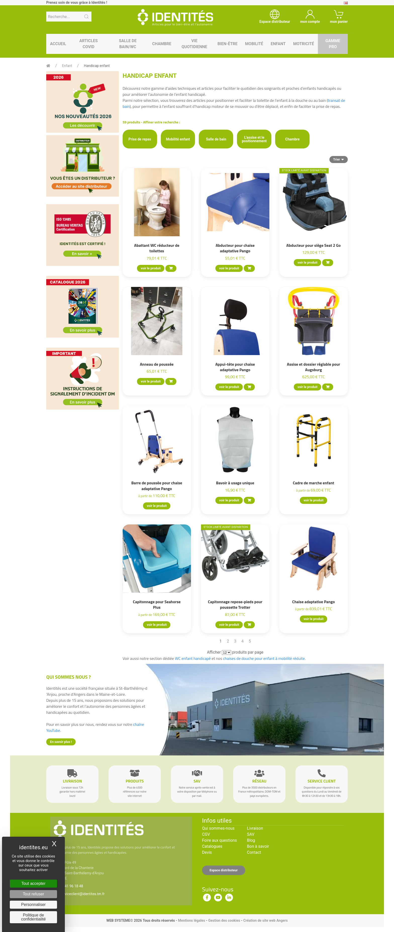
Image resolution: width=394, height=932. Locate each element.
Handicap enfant (97, 66)
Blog (251, 840)
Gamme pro (332, 43)
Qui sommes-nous (218, 828)
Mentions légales (191, 920)
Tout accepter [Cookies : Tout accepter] (33, 883)
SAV (250, 834)
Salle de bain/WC (127, 43)
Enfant (278, 43)
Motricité (303, 43)
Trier (338, 159)
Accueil (58, 43)
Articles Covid (88, 43)
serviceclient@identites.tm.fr (82, 894)
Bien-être (228, 43)
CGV (206, 834)
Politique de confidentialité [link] (33, 917)
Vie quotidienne (194, 43)
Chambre (161, 43)
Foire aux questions (219, 840)
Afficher (214, 652)
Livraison (255, 828)
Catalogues (212, 846)
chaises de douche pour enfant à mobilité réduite (264, 658)
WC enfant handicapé (193, 658)
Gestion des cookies (224, 920)
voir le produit (151, 268)
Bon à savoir (258, 846)
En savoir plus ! (61, 742)
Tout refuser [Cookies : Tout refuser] (33, 894)
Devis (207, 852)
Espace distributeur (224, 870)
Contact (254, 852)
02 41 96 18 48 (71, 886)
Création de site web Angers (265, 920)
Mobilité (254, 43)
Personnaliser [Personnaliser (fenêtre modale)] (33, 904)
